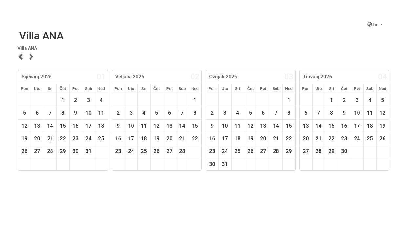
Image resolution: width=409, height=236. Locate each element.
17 (88, 126)
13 (37, 126)
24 (88, 138)
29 (63, 151)
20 (37, 138)
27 (37, 151)
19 (24, 138)
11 (101, 113)
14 (50, 126)
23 (75, 138)
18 (101, 126)
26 (24, 151)
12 (24, 126)
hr (373, 24)
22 (63, 138)
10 (88, 113)
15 (63, 126)
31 (88, 151)
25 (101, 138)
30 (75, 151)
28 (50, 151)
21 (50, 138)
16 (75, 126)
